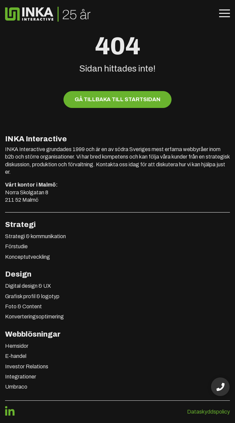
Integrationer (20, 376)
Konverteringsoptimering (34, 316)
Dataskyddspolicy (208, 412)
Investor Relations (26, 366)
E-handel (15, 356)
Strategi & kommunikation (35, 236)
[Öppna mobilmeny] (224, 14)
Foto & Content (23, 306)
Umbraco (16, 387)
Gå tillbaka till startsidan (117, 99)
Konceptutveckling (27, 257)
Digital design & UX (28, 286)
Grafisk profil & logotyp (32, 296)
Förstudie (16, 246)
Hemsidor (16, 346)
